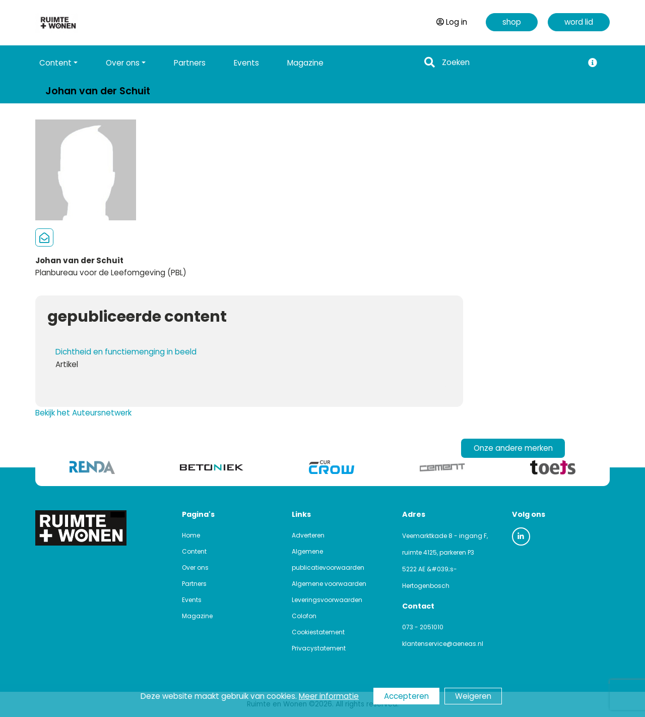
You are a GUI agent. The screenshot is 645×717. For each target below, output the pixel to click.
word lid (578, 22)
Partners (190, 62)
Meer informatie (329, 696)
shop (511, 22)
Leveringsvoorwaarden (327, 599)
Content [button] (55, 62)
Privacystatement (319, 648)
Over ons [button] (123, 62)
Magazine (305, 62)
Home (191, 535)
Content (194, 551)
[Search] (509, 62)
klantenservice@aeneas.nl (442, 643)
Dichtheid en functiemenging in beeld (126, 351)
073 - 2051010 (422, 627)
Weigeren (473, 696)
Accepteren (406, 696)
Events (246, 62)
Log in (451, 22)
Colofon (304, 616)
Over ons (195, 567)
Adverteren (308, 535)
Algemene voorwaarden (329, 583)
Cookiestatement (318, 632)
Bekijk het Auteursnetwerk (83, 412)
